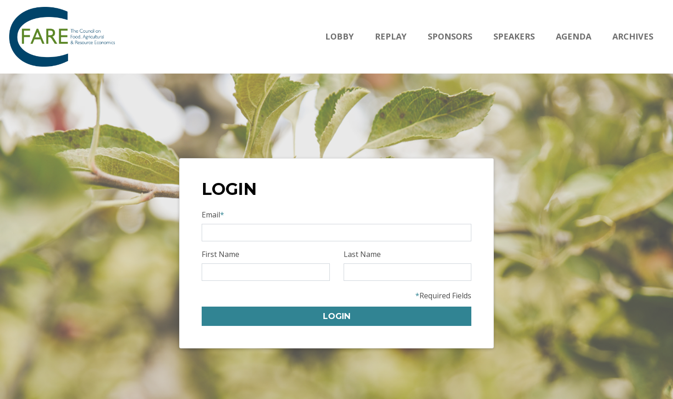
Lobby (339, 36)
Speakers (514, 36)
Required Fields (443, 296)
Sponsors (450, 36)
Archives (632, 36)
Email (213, 215)
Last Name (362, 254)
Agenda (573, 36)
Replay (391, 36)
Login (337, 316)
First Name (220, 254)
